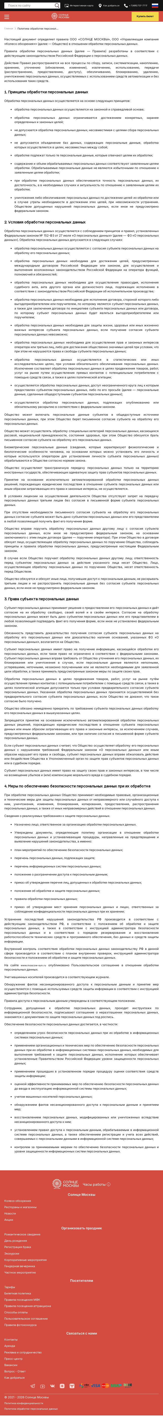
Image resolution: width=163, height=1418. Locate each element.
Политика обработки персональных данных (36, 1411)
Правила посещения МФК (26, 1301)
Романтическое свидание (26, 1236)
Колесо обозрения (19, 1203)
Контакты (12, 1341)
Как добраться (109, 6)
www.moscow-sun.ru (35, 965)
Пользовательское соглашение (30, 1320)
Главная (9, 28)
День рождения (17, 1242)
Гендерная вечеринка (22, 1268)
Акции (9, 1222)
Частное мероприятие (22, 1274)
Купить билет (144, 16)
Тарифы (10, 1289)
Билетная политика (20, 1295)
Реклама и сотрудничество (27, 1354)
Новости (11, 1215)
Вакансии (12, 1367)
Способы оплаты (18, 1314)
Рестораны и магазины (23, 1209)
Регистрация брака (20, 1249)
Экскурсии (13, 1255)
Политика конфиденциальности (27, 1405)
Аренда (10, 1348)
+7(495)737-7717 (136, 6)
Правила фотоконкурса (24, 1327)
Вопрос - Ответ (17, 1373)
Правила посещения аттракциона (32, 1308)
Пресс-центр (15, 1360)
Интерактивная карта (78, 6)
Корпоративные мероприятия (28, 1262)
